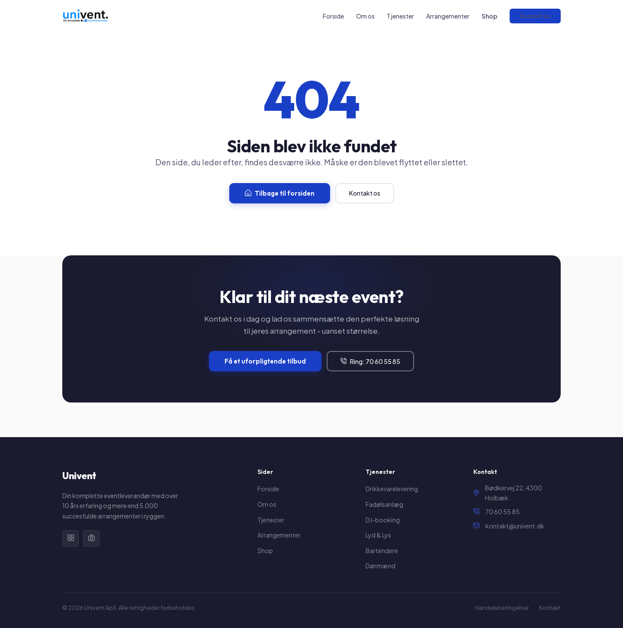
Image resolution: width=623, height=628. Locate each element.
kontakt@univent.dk (514, 526)
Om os (365, 16)
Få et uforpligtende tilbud (265, 361)
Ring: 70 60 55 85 (370, 361)
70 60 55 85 (502, 511)
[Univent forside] (85, 16)
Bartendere (382, 550)
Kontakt (550, 607)
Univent (79, 476)
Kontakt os (535, 16)
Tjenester (400, 16)
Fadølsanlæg (384, 504)
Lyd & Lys (378, 535)
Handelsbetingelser (502, 607)
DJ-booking (383, 520)
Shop (490, 16)
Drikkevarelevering (392, 489)
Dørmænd (380, 566)
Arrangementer (447, 16)
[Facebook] (70, 538)
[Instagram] (91, 538)
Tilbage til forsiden (280, 193)
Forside (333, 16)
